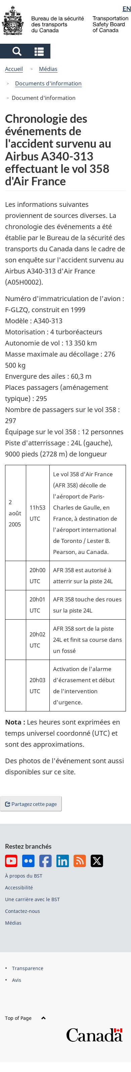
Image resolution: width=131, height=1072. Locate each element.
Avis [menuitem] (16, 980)
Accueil (14, 69)
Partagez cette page (32, 804)
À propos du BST (23, 876)
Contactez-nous (22, 911)
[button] (26, 51)
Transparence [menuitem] (27, 968)
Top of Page (25, 1018)
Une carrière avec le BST (32, 899)
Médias (48, 69)
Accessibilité (19, 887)
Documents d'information (48, 83)
